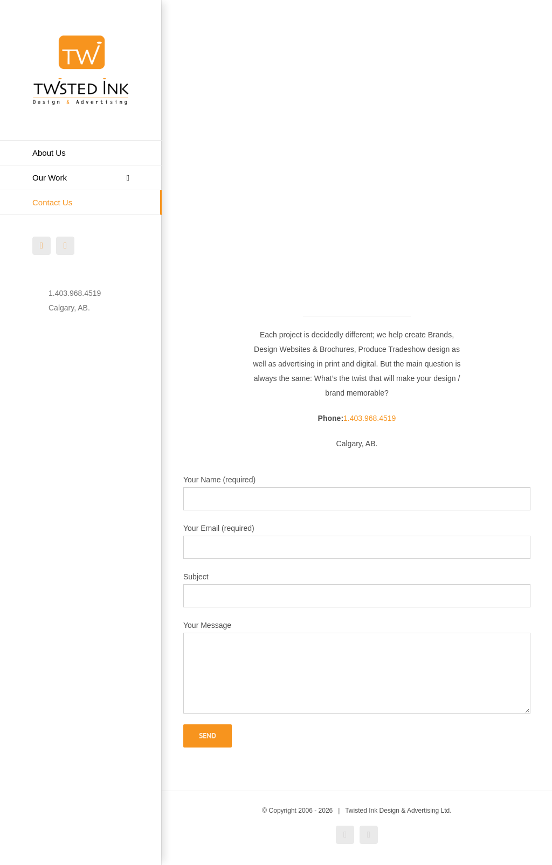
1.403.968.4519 (369, 418)
